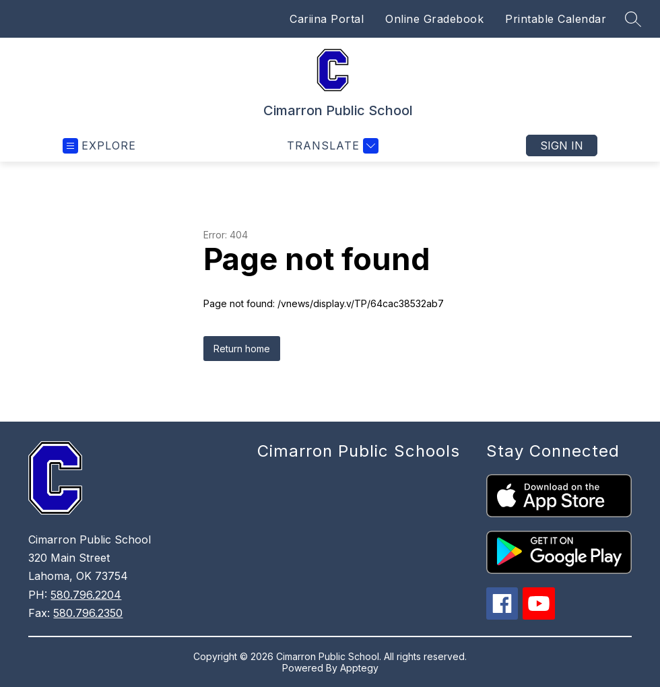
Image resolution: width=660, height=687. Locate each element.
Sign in (561, 145)
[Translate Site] (331, 145)
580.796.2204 (86, 594)
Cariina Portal (327, 19)
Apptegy (359, 668)
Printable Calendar (555, 19)
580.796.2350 (88, 613)
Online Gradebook (434, 19)
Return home (241, 348)
